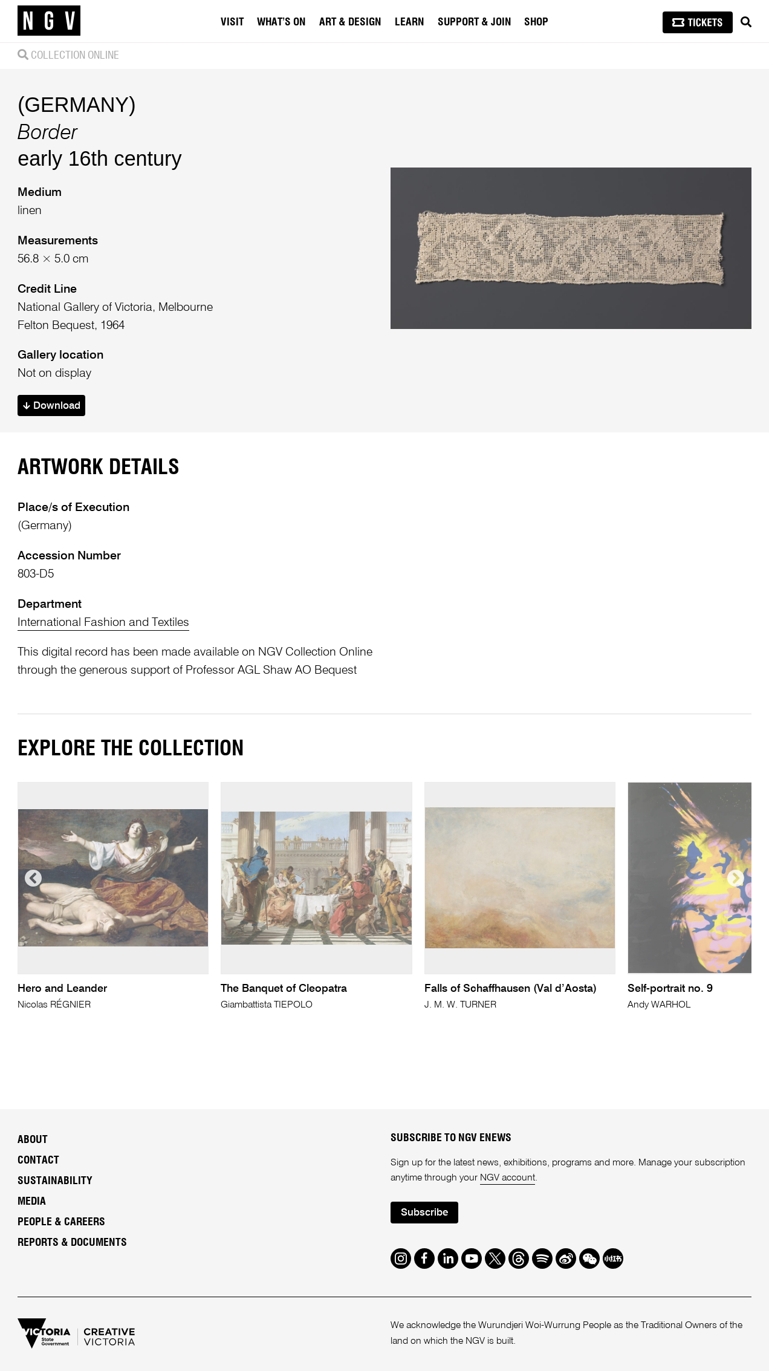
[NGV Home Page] (49, 21)
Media (32, 1201)
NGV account (507, 1178)
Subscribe (424, 1213)
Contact (38, 1160)
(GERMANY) (76, 104)
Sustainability (55, 1181)
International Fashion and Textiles (103, 622)
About (33, 1140)
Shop (536, 22)
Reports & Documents (72, 1242)
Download (51, 406)
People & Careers (61, 1222)
